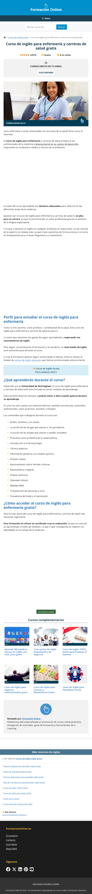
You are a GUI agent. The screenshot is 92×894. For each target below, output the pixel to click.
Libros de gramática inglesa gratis (17, 771)
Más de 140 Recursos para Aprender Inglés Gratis (24, 782)
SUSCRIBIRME (46, 72)
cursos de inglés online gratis (29, 758)
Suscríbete (11, 844)
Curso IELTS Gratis (11, 798)
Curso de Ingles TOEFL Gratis (15, 788)
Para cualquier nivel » (46, 371)
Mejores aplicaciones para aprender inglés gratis (23, 777)
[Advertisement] (46, 177)
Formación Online (46, 9)
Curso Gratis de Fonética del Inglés (17, 804)
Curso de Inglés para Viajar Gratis (17, 793)
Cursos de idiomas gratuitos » (14, 815)
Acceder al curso (46, 612)
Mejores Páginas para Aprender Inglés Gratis (22, 766)
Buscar (61, 26)
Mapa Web (11, 848)
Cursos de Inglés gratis (18, 37)
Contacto (10, 840)
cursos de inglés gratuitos (27, 360)
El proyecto (12, 835)
